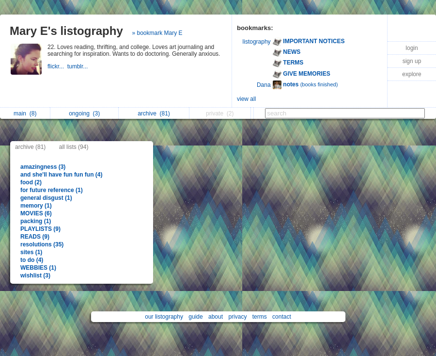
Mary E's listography (66, 30)
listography (257, 41)
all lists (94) (74, 147)
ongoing (84, 113)
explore (411, 74)
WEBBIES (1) (38, 267)
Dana (264, 84)
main (25, 113)
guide (195, 316)
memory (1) (36, 205)
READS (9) (34, 236)
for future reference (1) (51, 190)
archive (154, 113)
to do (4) (31, 260)
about (215, 316)
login (411, 48)
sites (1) (31, 252)
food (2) (31, 182)
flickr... (57, 66)
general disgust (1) (46, 197)
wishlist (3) (35, 275)
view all (246, 99)
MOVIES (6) (36, 213)
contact (281, 316)
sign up (412, 61)
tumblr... (78, 66)
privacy (237, 316)
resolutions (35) (41, 244)
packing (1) (35, 221)
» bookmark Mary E (157, 33)
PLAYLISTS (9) (40, 229)
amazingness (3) (42, 166)
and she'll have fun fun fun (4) (61, 174)
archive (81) (30, 147)
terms (259, 316)
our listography (164, 316)
